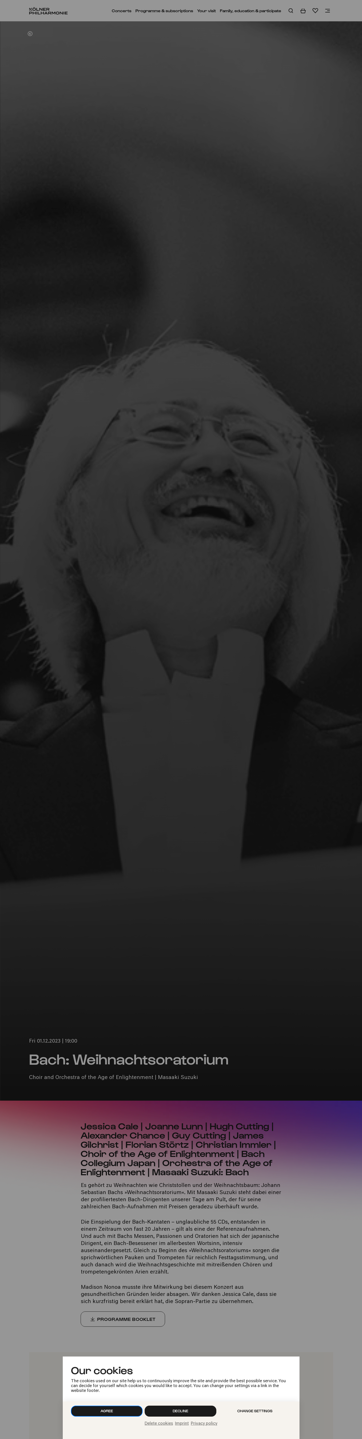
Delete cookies (159, 1424)
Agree (107, 1411)
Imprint (182, 1424)
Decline (180, 1411)
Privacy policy (204, 1424)
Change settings (254, 1411)
